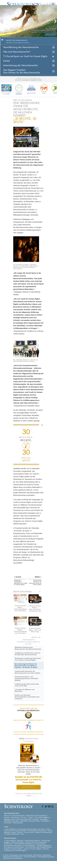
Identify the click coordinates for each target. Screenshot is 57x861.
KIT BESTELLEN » (28, 787)
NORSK (36, 819)
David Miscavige (18, 842)
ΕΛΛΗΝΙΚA (45, 821)
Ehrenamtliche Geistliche (37, 831)
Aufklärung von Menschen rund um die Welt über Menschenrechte (27, 654)
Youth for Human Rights (33, 849)
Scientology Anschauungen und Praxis (31, 829)
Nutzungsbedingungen (46, 857)
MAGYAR (28, 819)
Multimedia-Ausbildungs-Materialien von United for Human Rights (28, 659)
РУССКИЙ (38, 817)
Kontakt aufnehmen (12, 834)
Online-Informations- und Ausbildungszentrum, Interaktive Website (26, 678)
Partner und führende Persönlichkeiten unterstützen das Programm (27, 696)
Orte (22, 834)
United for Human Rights (13, 849)
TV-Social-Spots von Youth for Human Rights (25, 56)
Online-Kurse (29, 832)
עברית (23, 817)
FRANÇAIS (15, 817)
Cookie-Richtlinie (30, 857)
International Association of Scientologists (19, 845)
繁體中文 (47, 817)
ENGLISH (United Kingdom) (36, 815)
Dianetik (20, 840)
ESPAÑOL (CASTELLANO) (30, 821)
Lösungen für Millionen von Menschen (25, 690)
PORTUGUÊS (18, 823)
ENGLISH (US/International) (14, 815)
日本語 (30, 817)
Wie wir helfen (6, 94)
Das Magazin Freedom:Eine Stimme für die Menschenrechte (21, 71)
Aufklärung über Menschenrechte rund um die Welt (27, 685)
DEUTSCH (20, 819)
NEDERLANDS (9, 819)
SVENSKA (44, 819)
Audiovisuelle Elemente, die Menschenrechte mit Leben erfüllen (27, 672)
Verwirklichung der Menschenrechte (21, 47)
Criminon (43, 89)
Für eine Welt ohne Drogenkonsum (38, 847)
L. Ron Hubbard (10, 829)
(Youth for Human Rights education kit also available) (28, 795)
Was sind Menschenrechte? (16, 51)
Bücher (20, 832)
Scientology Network (32, 840)
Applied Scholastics (31, 89)
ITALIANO (7, 823)
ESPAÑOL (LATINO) (11, 821)
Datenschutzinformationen (12, 857)
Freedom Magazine (44, 845)
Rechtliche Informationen (13, 858)
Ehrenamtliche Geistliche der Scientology (29, 844)
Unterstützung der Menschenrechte (20, 65)
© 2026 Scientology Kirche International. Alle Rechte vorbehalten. (27, 855)
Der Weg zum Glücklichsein (19, 89)
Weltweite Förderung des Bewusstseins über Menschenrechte (28, 648)
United (6, 61)
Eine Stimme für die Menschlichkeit (27, 830)
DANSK (6, 817)
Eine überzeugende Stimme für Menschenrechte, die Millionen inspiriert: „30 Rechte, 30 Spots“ (26, 665)
